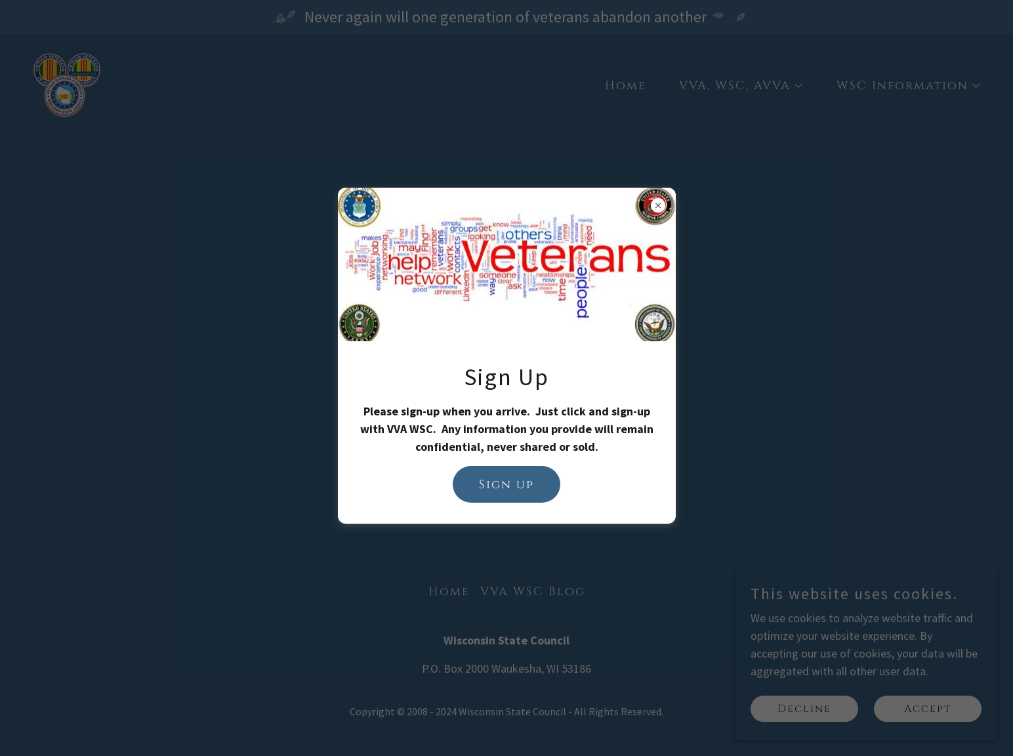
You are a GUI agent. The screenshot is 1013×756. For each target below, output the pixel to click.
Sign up (506, 484)
